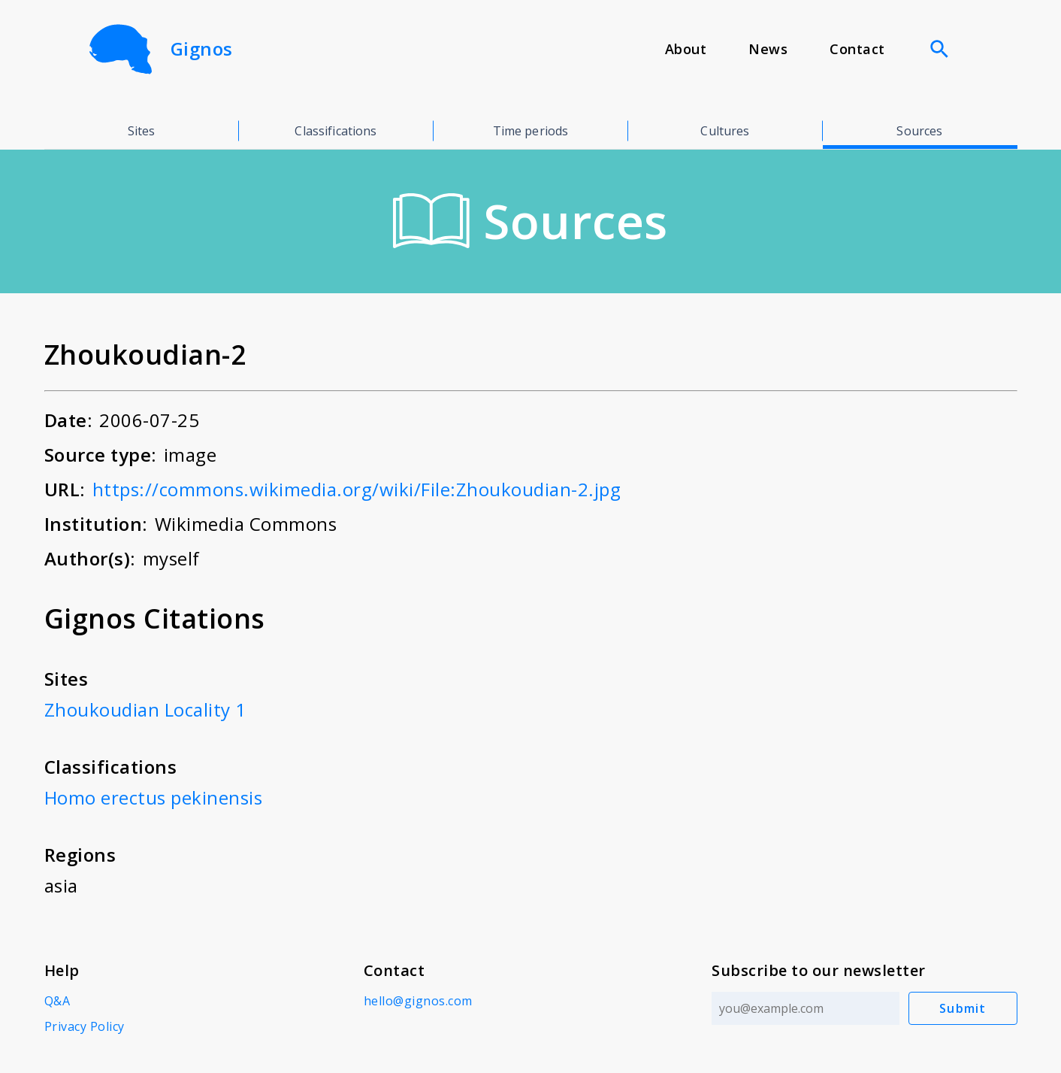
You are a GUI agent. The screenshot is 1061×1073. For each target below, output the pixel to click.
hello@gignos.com (418, 1001)
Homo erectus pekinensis (153, 797)
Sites (142, 131)
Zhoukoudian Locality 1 (145, 709)
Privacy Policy (84, 1026)
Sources (919, 131)
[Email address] (805, 1008)
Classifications (335, 131)
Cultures (724, 131)
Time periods (531, 131)
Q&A (57, 1001)
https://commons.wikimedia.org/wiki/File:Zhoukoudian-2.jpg (356, 489)
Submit (963, 1008)
